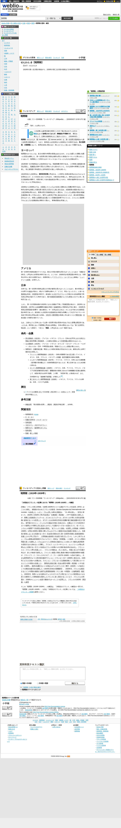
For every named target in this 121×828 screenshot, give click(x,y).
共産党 (37, 528)
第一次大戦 (33, 69)
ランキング (56, 57)
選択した (44, 577)
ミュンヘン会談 (37, 579)
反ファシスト (56, 528)
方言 (5, 87)
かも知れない (33, 544)
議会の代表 (53, 523)
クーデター (62, 525)
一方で (43, 534)
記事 (39, 502)
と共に (38, 525)
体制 (53, 571)
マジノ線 (60, 571)
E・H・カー (29, 417)
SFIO (79, 512)
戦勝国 (32, 166)
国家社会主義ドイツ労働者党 (48, 198)
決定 (42, 547)
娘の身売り (43, 310)
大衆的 (26, 569)
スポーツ (7, 77)
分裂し (28, 509)
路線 (42, 528)
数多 (62, 552)
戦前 (47, 328)
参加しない (28, 534)
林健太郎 (28, 404)
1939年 (49, 69)
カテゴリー (64, 111)
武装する (30, 547)
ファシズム (50, 187)
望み (48, 566)
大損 (41, 574)
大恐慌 (42, 187)
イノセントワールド (97, 288)
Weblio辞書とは (13, 727)
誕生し (78, 555)
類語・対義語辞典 (14, 1)
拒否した (38, 520)
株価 (53, 304)
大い (60, 550)
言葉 (23, 23)
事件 (34, 525)
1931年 (48, 315)
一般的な (75, 542)
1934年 (72, 566)
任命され (61, 523)
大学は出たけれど (58, 310)
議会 (62, 507)
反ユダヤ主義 (78, 550)
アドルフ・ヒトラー (53, 544)
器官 (64, 563)
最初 (60, 531)
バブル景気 (68, 297)
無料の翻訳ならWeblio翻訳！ (34, 7)
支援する (38, 534)
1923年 (79, 304)
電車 (5, 50)
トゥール (57, 507)
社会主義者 (67, 531)
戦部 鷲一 (92, 155)
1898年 (69, 558)
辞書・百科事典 (9, 90)
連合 (55, 515)
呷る (92, 285)
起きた (43, 525)
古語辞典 (56, 1)
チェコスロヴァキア (53, 574)
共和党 (52, 542)
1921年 (37, 338)
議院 (73, 552)
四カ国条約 (29, 338)
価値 (46, 579)
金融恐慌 (57, 307)
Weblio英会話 (9, 161)
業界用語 (7, 45)
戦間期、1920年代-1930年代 (100, 111)
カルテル (77, 174)
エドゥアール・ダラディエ (61, 517)
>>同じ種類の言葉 (64, 621)
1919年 (54, 142)
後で (69, 520)
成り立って (65, 536)
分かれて (41, 509)
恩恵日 (43, 619)
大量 (61, 547)
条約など (93, 126)
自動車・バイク (9, 53)
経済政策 (36, 539)
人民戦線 (75, 528)
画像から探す (34, 729)
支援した (24, 536)
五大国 (72, 354)
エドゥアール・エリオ (42, 517)
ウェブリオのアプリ (36, 727)
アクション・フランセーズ (55, 558)
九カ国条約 (29, 344)
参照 (45, 507)
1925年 (45, 312)
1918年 (25, 69)
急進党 (73, 515)
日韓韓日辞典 (48, 1)
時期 (28, 23)
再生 (31, 563)
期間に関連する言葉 (26, 619)
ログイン (100, 1)
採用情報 (77, 731)
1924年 (42, 164)
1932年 (36, 515)
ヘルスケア (7, 72)
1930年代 (62, 274)
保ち (72, 512)
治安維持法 (53, 312)
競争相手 (27, 558)
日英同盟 (64, 341)
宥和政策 (36, 577)
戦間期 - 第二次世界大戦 (98, 130)
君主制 (76, 560)
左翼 (52, 515)
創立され (77, 558)
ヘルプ (118, 1)
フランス (56, 531)
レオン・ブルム (42, 512)
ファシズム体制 (69, 192)
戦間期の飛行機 (95, 96)
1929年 (33, 174)
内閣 (76, 552)
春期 (63, 619)
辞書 (4, 1)
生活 (5, 69)
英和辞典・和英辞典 (102, 731)
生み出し (73, 547)
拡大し (65, 550)
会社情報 (77, 729)
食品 (5, 82)
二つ (22, 509)
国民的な (47, 563)
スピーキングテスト (11, 169)
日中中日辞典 (37, 1)
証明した (63, 579)
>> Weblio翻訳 (114, 296)
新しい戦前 (34, 433)
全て (3, 40)
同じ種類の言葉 (16, 23)
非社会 (79, 517)
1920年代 (68, 569)
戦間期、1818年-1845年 (97, 170)
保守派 (28, 523)
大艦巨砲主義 (37, 349)
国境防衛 (49, 571)
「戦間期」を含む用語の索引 (31, 687)
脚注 (35, 134)
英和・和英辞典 (26, 1)
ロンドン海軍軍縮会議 (37, 368)
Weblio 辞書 (109, 1)
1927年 (31, 307)
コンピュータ (8, 48)
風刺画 (23, 294)
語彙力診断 (8, 166)
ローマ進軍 (25, 525)
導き (30, 531)
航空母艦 (65, 357)
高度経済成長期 (55, 297)
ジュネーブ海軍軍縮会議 (38, 360)
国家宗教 (66, 560)
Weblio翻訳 (100, 733)
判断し (42, 544)
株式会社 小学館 (24, 704)
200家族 (62, 539)
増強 (31, 571)
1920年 (43, 304)
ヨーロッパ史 (62, 145)
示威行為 (32, 569)
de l (70, 509)
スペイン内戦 (79, 539)
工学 (5, 58)
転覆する (39, 566)
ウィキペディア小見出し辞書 (34, 488)
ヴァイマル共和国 (96, 121)
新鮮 (92, 265)
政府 (33, 566)
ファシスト (48, 552)
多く (68, 542)
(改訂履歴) (45, 708)
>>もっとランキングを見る (110, 292)
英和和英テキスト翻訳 (32, 664)
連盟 (75, 520)
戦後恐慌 (66, 304)
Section (59, 509)
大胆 (92, 278)
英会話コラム (9, 158)
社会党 (46, 515)
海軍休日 (28, 349)
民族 (70, 550)
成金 (30, 291)
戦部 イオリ (93, 149)
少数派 (58, 512)
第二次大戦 (57, 69)
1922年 (37, 344)
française (65, 509)
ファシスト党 (76, 198)
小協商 (74, 571)
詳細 (22, 507)
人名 (5, 85)
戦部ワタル (93, 157)
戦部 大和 (92, 152)
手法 (34, 536)
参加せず (56, 534)
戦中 (32, 125)
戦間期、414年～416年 (97, 175)
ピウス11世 (28, 560)
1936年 (54, 379)
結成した (33, 512)
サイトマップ (12, 737)
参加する (27, 520)
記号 (4, 151)
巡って (28, 542)
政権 (81, 534)
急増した (39, 552)
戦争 (82, 542)
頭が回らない (95, 275)
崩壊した (33, 542)
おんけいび (48, 619)
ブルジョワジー (46, 539)
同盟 (67, 571)
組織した (39, 569)
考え (22, 552)
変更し (48, 528)
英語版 (36, 414)
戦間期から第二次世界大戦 (99, 139)
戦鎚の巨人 (93, 162)
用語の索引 (48, 57)
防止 (78, 574)
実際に (26, 517)
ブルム (49, 531)
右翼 (55, 525)
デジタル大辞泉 (29, 58)
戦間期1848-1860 (96, 135)
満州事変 (55, 315)
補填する (38, 571)
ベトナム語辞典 (101, 745)
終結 (40, 69)
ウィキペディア (29, 111)
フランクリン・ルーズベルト (64, 277)
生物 (5, 80)
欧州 (79, 542)
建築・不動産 (8, 61)
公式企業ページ (79, 727)
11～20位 (100, 254)
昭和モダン (29, 428)
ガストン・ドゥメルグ (39, 523)
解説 (72, 502)
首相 (74, 531)
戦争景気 (28, 430)
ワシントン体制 (64, 346)
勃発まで (65, 69)
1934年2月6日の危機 (59, 520)
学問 (5, 64)
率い (49, 512)
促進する (26, 544)
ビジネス (7, 43)
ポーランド (42, 441)
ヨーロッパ (31, 154)
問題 (22, 542)
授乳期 (60, 619)
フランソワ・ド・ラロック (33, 555)
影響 (30, 528)
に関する (63, 574)
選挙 (40, 531)
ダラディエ (46, 520)
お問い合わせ (56, 727)
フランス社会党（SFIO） (74, 507)
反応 (81, 566)
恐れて (69, 525)
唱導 (27, 566)
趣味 (5, 74)
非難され (38, 560)
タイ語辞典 (100, 743)
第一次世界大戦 (71, 139)
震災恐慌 (24, 307)
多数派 (34, 509)
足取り (93, 268)
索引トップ (40, 57)
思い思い (94, 258)
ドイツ (66, 198)
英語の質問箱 (9, 164)
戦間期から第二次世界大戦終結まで (101, 180)
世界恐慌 (70, 274)
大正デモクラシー (59, 294)
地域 (33, 552)
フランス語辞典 (101, 739)
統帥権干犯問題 (46, 377)
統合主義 (53, 563)
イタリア (27, 200)
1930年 (49, 368)
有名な (55, 539)
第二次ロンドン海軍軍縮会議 (40, 379)
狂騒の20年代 (30, 420)
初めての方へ (107, 14)
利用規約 (11, 733)
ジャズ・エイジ (41, 420)
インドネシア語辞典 (102, 741)
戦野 (90, 160)
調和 (68, 563)
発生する (61, 577)
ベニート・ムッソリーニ (69, 544)
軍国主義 (78, 315)
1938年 (23, 531)
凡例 (62, 57)
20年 (73, 69)
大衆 (25, 577)
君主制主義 (40, 558)
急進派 (32, 517)
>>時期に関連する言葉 (78, 621)
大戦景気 (35, 294)
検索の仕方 (11, 729)
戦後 (27, 433)
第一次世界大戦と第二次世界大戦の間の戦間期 (100, 116)
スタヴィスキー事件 (62, 566)
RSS (68, 756)
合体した (80, 515)
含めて (74, 555)
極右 (72, 520)
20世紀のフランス (29, 502)
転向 (65, 547)
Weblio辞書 (28, 710)
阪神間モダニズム (41, 428)
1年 (79, 536)
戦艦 (59, 357)
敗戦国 (79, 164)
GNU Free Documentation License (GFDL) (46, 712)
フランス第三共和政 (34, 507)
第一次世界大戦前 (67, 534)
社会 (59, 563)
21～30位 (108, 254)
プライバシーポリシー (15, 735)
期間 (32, 23)
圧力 (80, 520)
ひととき (94, 261)
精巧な (43, 571)
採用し (69, 528)
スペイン (47, 542)
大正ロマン (29, 425)
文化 (5, 66)
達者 (92, 282)
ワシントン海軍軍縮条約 (38, 354)
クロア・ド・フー (50, 555)
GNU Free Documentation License (54, 706)
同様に (59, 552)
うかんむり (94, 271)
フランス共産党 (49, 509)
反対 (71, 539)
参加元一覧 (116, 14)
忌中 (39, 619)
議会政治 (52, 179)
